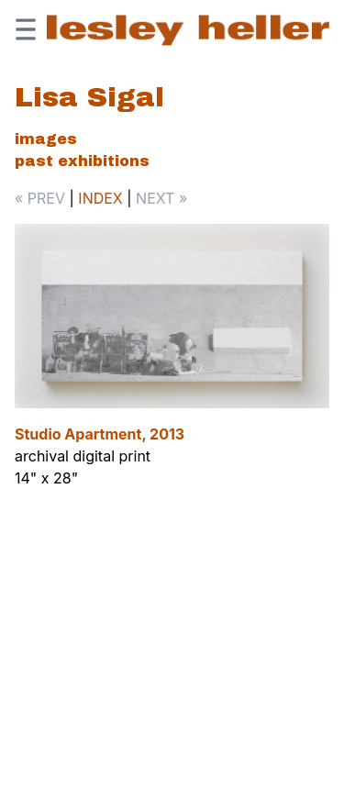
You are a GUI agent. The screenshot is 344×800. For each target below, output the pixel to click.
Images (46, 139)
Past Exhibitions (82, 161)
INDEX (100, 198)
